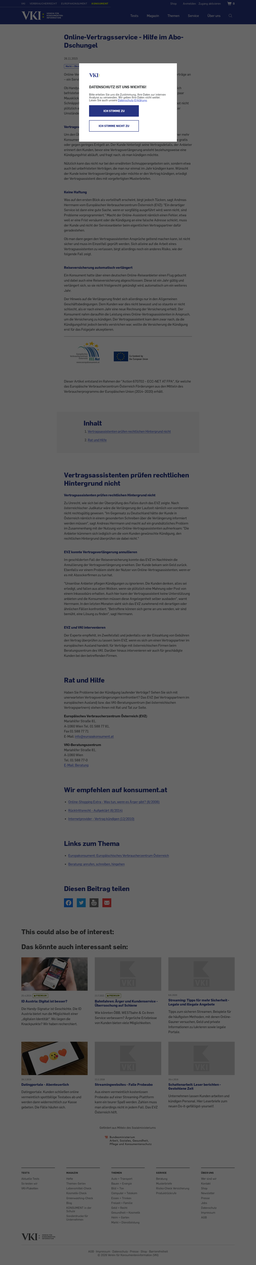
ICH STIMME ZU (114, 111)
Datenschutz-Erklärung (132, 100)
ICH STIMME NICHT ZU (114, 126)
